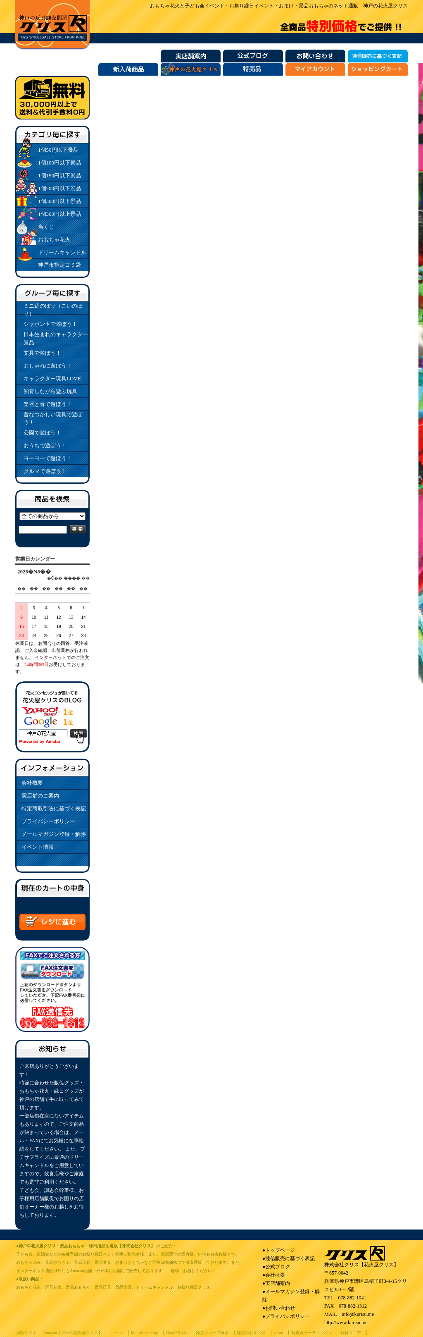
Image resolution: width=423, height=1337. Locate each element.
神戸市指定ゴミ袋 (59, 265)
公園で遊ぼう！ (42, 433)
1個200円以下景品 (59, 188)
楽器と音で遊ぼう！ (48, 404)
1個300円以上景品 (59, 214)
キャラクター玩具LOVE (52, 378)
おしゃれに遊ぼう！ (48, 366)
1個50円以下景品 (58, 150)
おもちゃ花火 (54, 239)
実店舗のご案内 (40, 796)
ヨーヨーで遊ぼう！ (48, 458)
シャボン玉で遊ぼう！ (50, 324)
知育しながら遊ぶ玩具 (50, 391)
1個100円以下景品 (59, 163)
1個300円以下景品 (59, 201)
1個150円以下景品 (59, 175)
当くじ (46, 227)
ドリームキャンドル (62, 252)
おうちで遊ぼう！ (45, 445)
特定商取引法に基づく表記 (53, 808)
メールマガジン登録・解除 (53, 834)
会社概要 (32, 783)
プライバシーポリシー (48, 821)
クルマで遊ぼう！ (45, 471)
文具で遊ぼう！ (42, 353)
